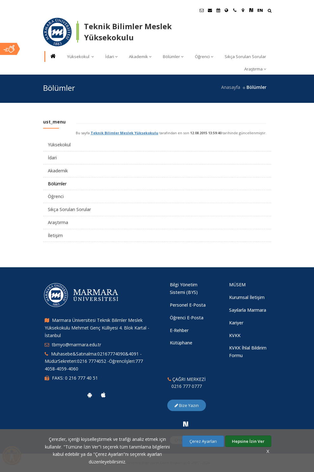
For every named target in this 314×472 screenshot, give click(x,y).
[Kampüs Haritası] (243, 10)
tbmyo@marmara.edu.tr (76, 345)
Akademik (140, 56)
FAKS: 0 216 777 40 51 (75, 378)
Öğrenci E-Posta (186, 318)
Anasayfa (230, 87)
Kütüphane (181, 343)
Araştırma (255, 69)
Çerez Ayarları (203, 441)
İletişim (55, 235)
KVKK (234, 335)
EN (260, 10)
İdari (111, 56)
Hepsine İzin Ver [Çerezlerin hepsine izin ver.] (248, 441)
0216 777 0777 (186, 386)
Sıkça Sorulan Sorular (245, 56)
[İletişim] (235, 10)
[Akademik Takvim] (218, 10)
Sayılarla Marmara (247, 310)
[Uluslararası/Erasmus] (226, 10)
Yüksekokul (80, 56)
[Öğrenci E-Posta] (202, 10)
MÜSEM (237, 285)
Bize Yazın (187, 405)
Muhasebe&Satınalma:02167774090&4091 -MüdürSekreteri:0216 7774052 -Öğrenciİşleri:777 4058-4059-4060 (94, 361)
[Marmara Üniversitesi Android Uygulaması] (90, 395)
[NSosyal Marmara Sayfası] (251, 10)
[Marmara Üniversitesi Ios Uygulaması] (103, 395)
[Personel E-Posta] (210, 10)
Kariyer (236, 323)
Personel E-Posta (188, 305)
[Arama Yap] (269, 11)
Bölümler (173, 56)
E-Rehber (179, 330)
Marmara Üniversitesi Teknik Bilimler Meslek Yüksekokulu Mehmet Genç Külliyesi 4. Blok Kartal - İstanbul (97, 327)
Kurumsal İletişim (247, 297)
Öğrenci (204, 56)
